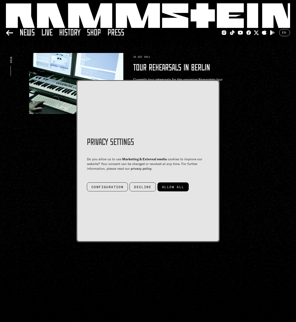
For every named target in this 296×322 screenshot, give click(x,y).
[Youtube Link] (240, 32)
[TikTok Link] (232, 32)
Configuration (107, 187)
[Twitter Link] (256, 32)
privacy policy (141, 168)
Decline (142, 187)
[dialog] (148, 161)
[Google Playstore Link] (272, 32)
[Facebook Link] (248, 32)
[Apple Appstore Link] (264, 32)
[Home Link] (148, 15)
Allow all (173, 187)
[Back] (9, 32)
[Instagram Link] (224, 32)
